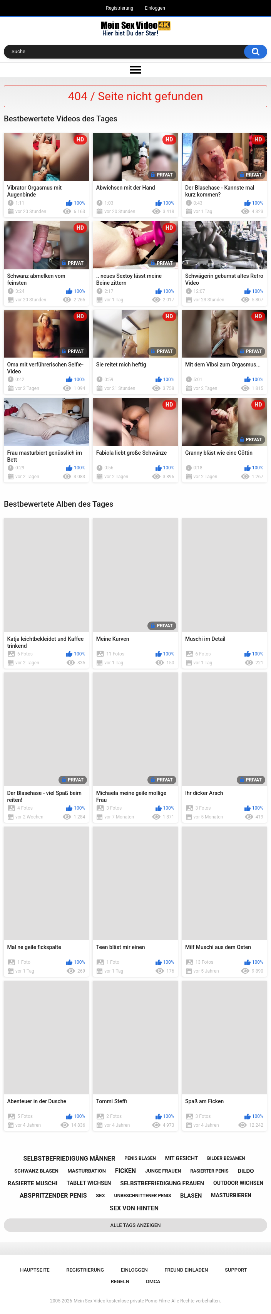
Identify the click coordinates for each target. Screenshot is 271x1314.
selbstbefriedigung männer (69, 1158)
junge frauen (163, 1171)
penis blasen (140, 1158)
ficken (125, 1171)
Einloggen (155, 8)
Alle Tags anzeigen (135, 1225)
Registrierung (119, 8)
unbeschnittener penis (142, 1195)
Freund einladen (186, 1270)
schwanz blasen (36, 1171)
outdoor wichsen (238, 1183)
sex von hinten (134, 1208)
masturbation (87, 1171)
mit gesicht (181, 1158)
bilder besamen (226, 1158)
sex (100, 1195)
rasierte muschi (32, 1183)
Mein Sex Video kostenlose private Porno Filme (122, 1301)
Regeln (120, 1281)
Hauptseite (34, 1270)
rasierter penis (209, 1171)
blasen (191, 1195)
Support (236, 1270)
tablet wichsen (89, 1183)
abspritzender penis (53, 1195)
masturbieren (231, 1195)
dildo (246, 1171)
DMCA (153, 1281)
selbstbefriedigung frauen (162, 1183)
